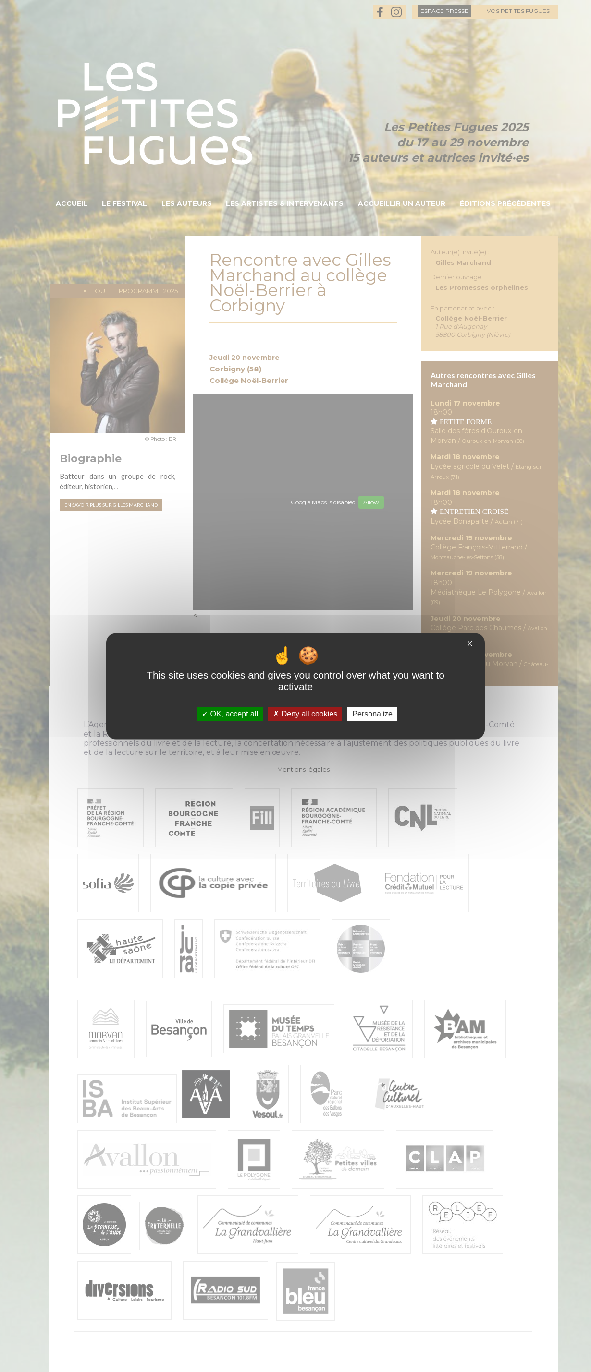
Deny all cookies (305, 714)
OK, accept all (230, 714)
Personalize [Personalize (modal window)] (372, 714)
